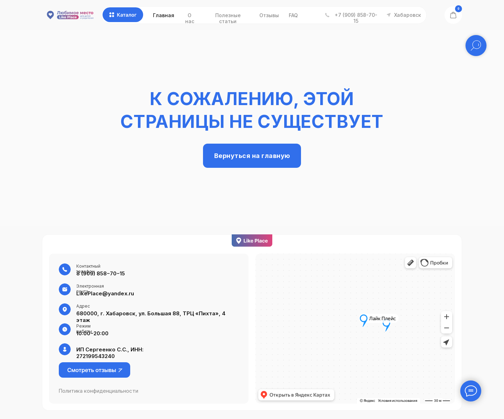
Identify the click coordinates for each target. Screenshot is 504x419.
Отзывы (269, 15)
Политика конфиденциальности (98, 390)
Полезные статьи (228, 18)
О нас (189, 18)
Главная (163, 15)
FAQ (293, 15)
